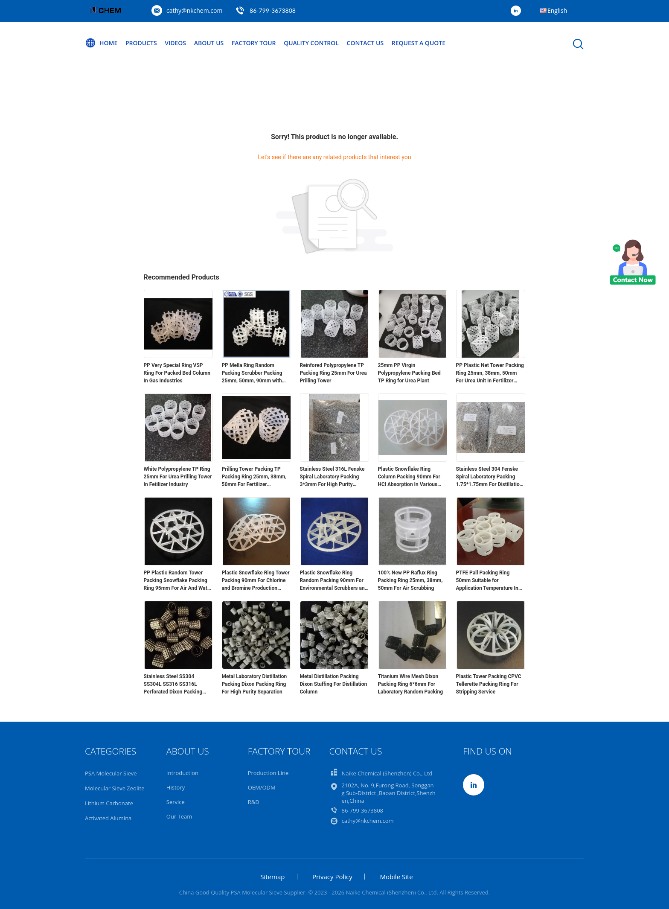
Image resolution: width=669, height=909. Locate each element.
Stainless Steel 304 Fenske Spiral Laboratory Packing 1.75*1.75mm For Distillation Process (489, 477)
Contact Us (365, 43)
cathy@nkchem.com (194, 10)
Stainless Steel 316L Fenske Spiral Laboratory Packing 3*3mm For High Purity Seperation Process (332, 477)
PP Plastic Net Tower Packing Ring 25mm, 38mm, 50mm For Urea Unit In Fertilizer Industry (490, 373)
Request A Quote (418, 43)
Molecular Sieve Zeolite (114, 788)
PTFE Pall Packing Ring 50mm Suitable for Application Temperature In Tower (487, 581)
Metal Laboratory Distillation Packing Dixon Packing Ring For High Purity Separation (254, 684)
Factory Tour (254, 43)
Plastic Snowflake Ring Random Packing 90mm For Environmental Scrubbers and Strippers (334, 581)
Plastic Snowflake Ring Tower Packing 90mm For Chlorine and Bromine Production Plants (256, 581)
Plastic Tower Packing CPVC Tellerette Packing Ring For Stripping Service (488, 684)
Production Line (268, 773)
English (557, 10)
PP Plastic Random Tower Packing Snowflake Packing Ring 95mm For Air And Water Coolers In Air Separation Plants (178, 581)
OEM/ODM (262, 787)
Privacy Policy (332, 877)
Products (141, 43)
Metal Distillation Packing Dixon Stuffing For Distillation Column (333, 684)
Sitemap (272, 877)
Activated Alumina (108, 818)
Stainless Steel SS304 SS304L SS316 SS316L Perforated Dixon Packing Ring (173, 684)
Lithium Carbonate (109, 803)
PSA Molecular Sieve (111, 773)
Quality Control (311, 43)
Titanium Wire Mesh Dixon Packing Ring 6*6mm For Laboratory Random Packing (410, 684)
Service (175, 802)
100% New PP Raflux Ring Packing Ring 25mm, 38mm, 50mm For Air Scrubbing (410, 580)
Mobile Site (396, 877)
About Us (209, 43)
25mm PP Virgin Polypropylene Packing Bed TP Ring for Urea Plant (409, 373)
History (175, 787)
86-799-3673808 (273, 10)
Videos (175, 43)
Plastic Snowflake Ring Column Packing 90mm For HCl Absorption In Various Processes (409, 477)
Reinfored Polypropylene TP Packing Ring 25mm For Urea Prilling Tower (333, 373)
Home (101, 43)
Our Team (179, 816)
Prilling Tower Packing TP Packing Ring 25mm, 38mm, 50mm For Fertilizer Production (254, 477)
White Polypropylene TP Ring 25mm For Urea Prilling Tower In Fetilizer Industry (178, 476)
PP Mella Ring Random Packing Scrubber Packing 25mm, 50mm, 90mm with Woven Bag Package (252, 373)
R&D (253, 802)
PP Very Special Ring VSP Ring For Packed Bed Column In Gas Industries (177, 373)
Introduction (182, 773)
